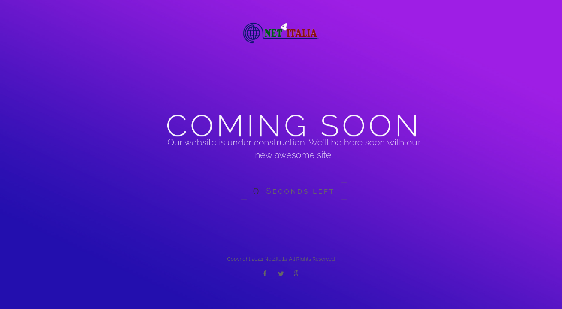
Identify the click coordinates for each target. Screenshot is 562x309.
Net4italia (275, 259)
